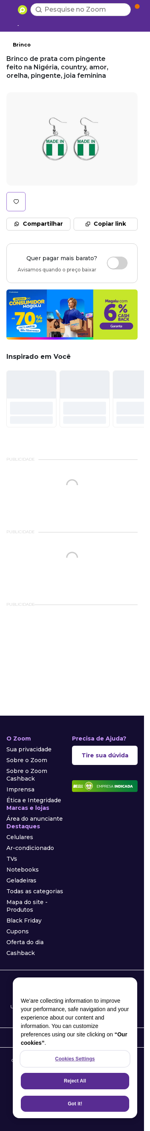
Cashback (20, 953)
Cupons (17, 931)
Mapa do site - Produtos (27, 905)
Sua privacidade (29, 749)
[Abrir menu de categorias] (10, 9)
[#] (31, 399)
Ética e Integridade (33, 800)
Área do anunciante (34, 818)
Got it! (75, 1104)
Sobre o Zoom (26, 760)
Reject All (75, 1081)
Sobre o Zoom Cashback (26, 774)
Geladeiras (21, 880)
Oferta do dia (25, 942)
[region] (75, 1047)
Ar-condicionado (30, 848)
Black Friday (24, 920)
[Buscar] (39, 9)
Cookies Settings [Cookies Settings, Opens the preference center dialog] (75, 1059)
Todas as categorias (34, 891)
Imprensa (20, 789)
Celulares (19, 837)
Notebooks (22, 869)
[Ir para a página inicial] (22, 9)
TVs (11, 858)
